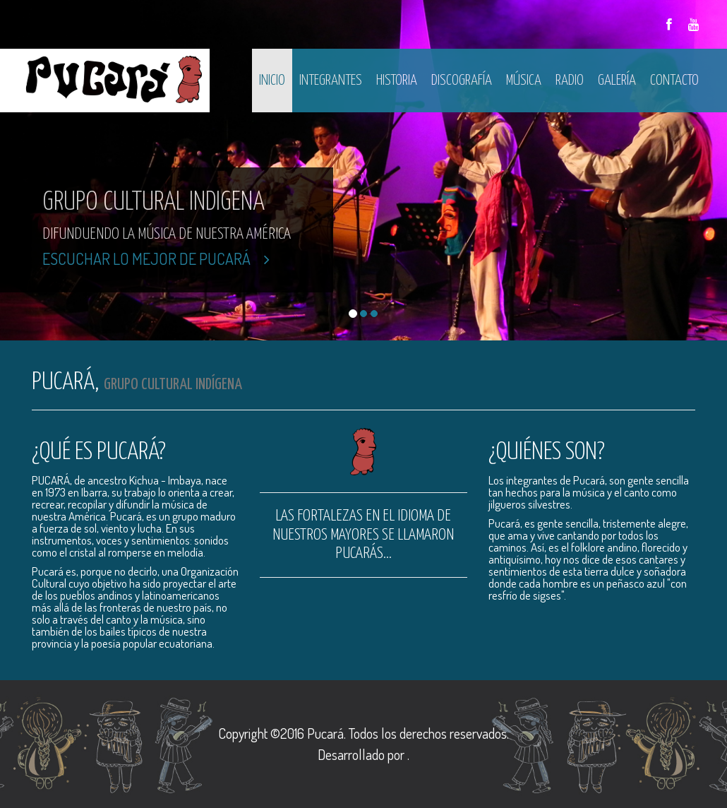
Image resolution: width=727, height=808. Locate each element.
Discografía (461, 80)
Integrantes (330, 80)
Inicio (272, 80)
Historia (396, 80)
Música (523, 80)
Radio (569, 80)
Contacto (674, 80)
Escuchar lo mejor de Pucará (156, 258)
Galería (617, 80)
